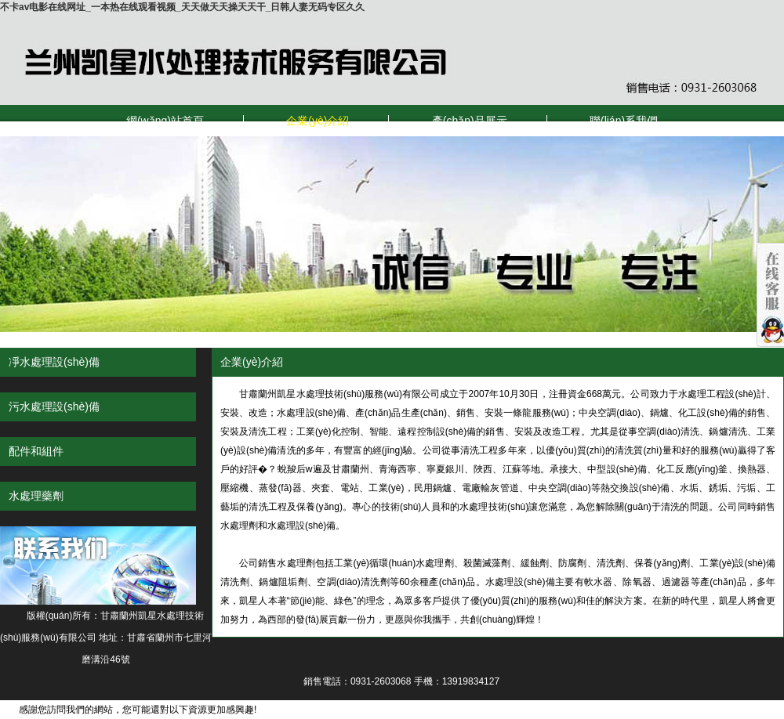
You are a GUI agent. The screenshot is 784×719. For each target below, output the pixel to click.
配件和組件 (36, 451)
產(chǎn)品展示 (469, 120)
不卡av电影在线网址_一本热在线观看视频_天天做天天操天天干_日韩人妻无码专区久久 (182, 7)
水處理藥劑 (36, 496)
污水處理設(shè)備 (54, 406)
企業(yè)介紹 (317, 120)
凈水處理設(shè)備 (54, 362)
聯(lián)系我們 (624, 120)
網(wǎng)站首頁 (165, 120)
